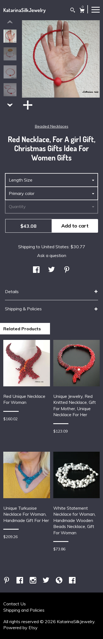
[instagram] (33, 580)
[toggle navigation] (95, 9)
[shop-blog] (59, 580)
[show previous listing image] (10, 22)
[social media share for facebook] (36, 270)
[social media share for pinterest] (66, 270)
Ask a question (51, 255)
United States (55, 246)
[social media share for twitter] (51, 270)
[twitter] (46, 580)
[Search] (73, 10)
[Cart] (82, 11)
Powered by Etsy (20, 627)
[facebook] (20, 580)
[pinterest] (7, 580)
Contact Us (14, 603)
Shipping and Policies (23, 610)
